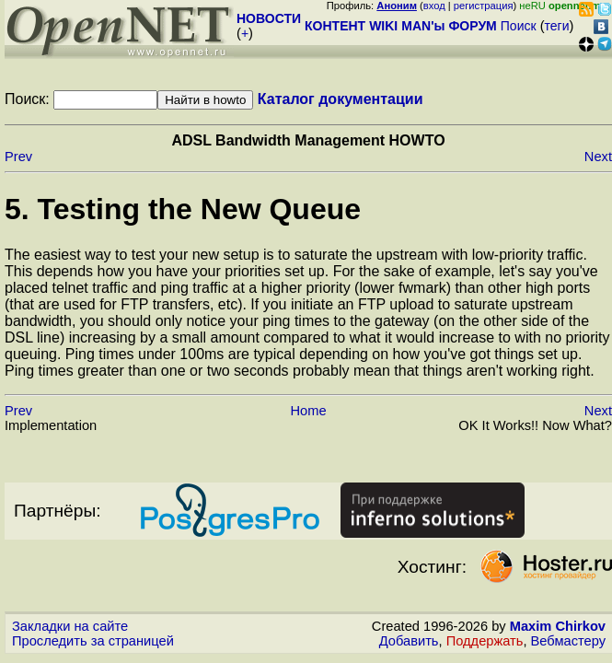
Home (308, 410)
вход (434, 5)
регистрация (484, 5)
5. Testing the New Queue (183, 209)
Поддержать (485, 641)
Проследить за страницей (93, 641)
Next (598, 156)
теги (557, 25)
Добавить (409, 641)
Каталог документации (340, 99)
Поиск (519, 25)
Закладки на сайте (70, 626)
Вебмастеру (568, 641)
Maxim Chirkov (558, 626)
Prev (18, 156)
